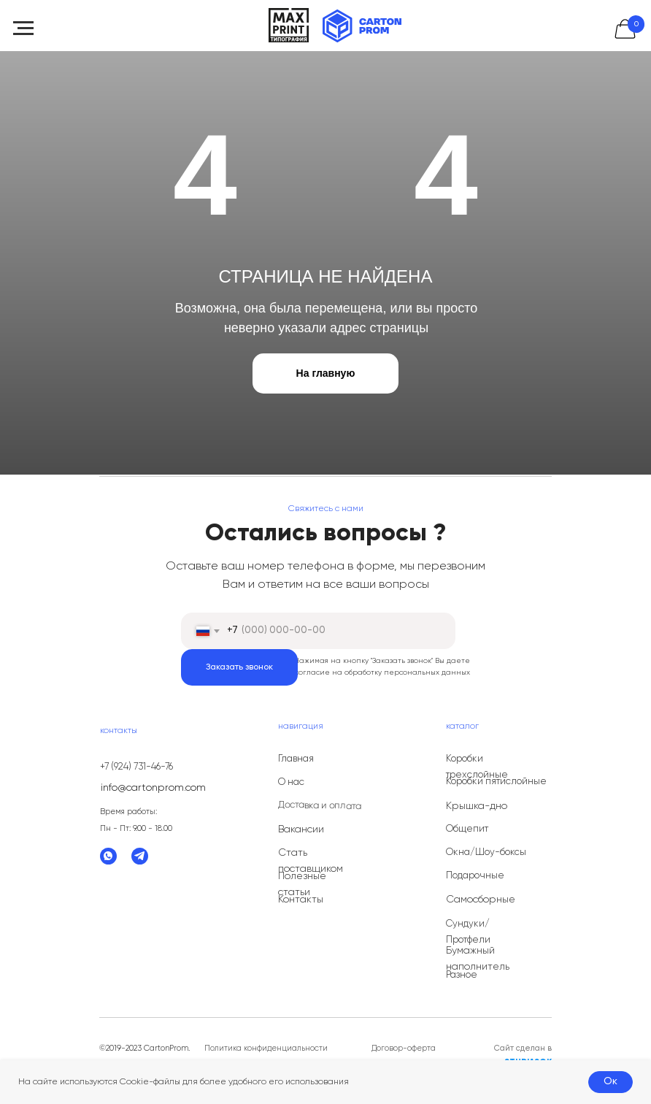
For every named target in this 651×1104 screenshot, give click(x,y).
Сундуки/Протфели (468, 932)
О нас (291, 782)
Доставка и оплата (319, 805)
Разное (461, 975)
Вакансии (301, 829)
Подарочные (475, 876)
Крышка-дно (476, 806)
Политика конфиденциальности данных (266, 1055)
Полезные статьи (302, 884)
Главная (296, 759)
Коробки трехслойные (477, 767)
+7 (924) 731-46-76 (136, 767)
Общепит (467, 829)
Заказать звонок (239, 667)
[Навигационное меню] (23, 28)
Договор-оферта (403, 1048)
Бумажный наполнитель (477, 959)
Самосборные (480, 899)
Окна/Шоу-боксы (486, 852)
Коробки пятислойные (496, 781)
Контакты (300, 899)
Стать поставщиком (310, 861)
